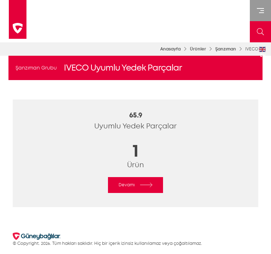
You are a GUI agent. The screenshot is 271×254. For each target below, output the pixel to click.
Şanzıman (225, 49)
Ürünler (198, 49)
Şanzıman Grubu (36, 68)
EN (262, 52)
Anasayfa (170, 49)
